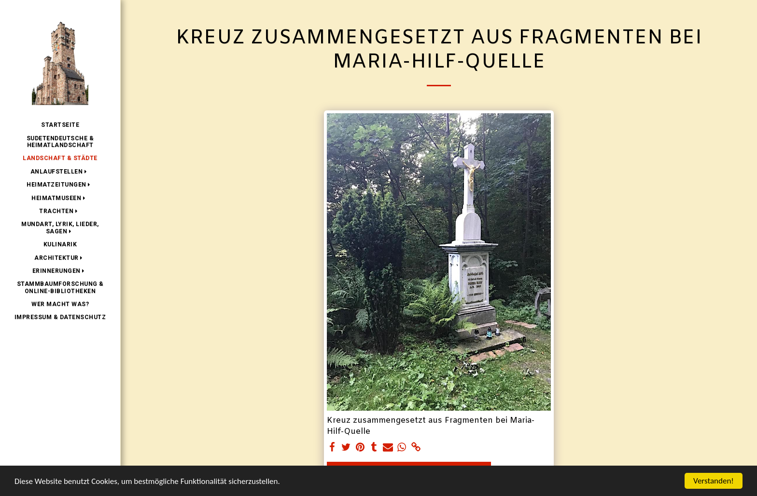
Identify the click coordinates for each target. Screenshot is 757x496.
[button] (60, 171)
